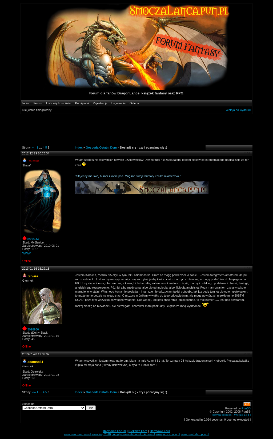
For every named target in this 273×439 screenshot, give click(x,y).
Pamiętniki (82, 103)
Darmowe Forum (114, 431)
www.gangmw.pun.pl (77, 434)
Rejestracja (100, 103)
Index (26, 103)
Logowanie (118, 103)
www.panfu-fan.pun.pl (195, 434)
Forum (38, 103)
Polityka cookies (220, 414)
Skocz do (59, 406)
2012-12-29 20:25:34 (35, 153)
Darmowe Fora (160, 431)
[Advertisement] (134, 129)
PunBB (246, 408)
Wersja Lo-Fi (242, 414)
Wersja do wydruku (238, 109)
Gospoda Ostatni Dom (101, 147)
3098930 (33, 329)
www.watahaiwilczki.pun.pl (137, 434)
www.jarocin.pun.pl (168, 434)
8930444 (33, 239)
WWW (26, 253)
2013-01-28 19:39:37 (35, 354)
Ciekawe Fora (138, 431)
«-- (34, 147)
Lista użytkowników (58, 103)
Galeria (134, 103)
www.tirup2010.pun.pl (105, 434)
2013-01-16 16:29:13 (35, 268)
